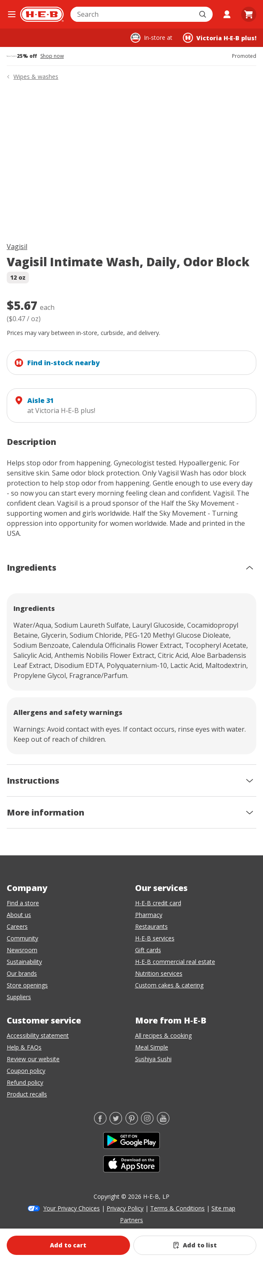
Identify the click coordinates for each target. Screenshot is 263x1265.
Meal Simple (151, 1047)
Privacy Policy (125, 1208)
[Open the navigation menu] (12, 14)
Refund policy (25, 1082)
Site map (223, 1208)
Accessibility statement (38, 1035)
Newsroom (22, 950)
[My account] (226, 14)
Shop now (52, 56)
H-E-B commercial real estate (175, 962)
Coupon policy (26, 1071)
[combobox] (132, 14)
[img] (131, 163)
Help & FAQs (24, 1047)
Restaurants (151, 926)
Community (22, 938)
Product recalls (27, 1094)
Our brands (22, 973)
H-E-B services (154, 938)
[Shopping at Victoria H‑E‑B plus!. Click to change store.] (219, 38)
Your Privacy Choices (71, 1208)
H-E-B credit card (158, 903)
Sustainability (24, 962)
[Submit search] (203, 14)
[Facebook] (100, 1122)
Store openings (27, 985)
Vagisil (17, 246)
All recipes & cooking (163, 1035)
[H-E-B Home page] (42, 14)
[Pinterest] (131, 1122)
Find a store (23, 903)
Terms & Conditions (177, 1208)
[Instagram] (147, 1122)
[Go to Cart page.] (248, 14)
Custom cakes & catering (169, 985)
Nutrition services (158, 973)
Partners (131, 1220)
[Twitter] (115, 1122)
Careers (17, 926)
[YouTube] (163, 1122)
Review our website (33, 1059)
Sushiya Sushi (153, 1059)
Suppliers (19, 997)
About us (19, 915)
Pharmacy (148, 915)
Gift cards (148, 950)
